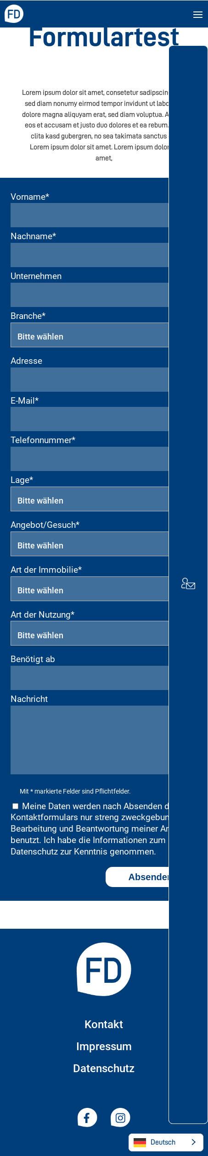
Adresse (26, 361)
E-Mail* (25, 400)
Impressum (104, 1046)
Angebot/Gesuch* (45, 525)
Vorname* (30, 197)
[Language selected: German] (166, 1142)
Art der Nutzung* (42, 614)
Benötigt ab (33, 659)
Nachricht (29, 699)
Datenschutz (104, 1068)
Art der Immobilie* (46, 569)
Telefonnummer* (43, 440)
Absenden (151, 877)
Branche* (28, 316)
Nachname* (33, 236)
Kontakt (103, 1024)
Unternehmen (36, 276)
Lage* (22, 480)
